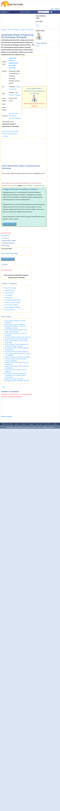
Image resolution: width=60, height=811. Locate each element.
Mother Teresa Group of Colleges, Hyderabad (17, 357)
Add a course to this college (10, 253)
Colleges (3, 29)
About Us (17, 424)
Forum (23, 12)
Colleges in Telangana (13, 29)
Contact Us (24, 424)
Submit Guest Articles (7, 424)
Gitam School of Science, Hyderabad (15, 324)
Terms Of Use (47, 424)
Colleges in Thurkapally (26, 29)
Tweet (3, 387)
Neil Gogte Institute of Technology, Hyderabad (17, 380)
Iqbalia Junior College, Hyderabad (14, 379)
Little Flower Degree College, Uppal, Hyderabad (18, 337)
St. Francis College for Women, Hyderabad (16, 351)
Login (52, 9)
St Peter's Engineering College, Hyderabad (16, 339)
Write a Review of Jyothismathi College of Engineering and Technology (10, 134)
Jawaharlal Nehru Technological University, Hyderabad (15, 116)
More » (28, 12)
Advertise (54, 424)
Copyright (30, 424)
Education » (4, 12)
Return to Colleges (6, 416)
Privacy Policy (38, 424)
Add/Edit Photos (5, 235)
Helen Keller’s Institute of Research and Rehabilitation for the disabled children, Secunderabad (15, 375)
